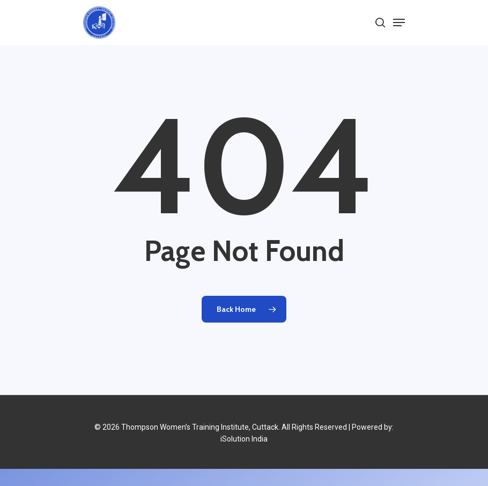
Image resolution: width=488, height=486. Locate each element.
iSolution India (244, 439)
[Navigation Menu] (399, 22)
